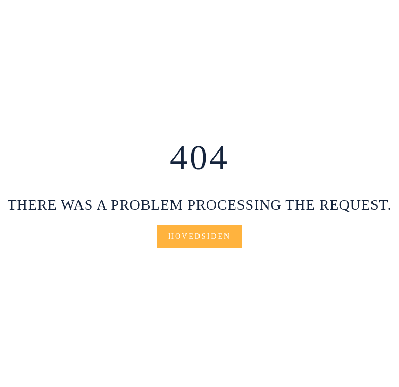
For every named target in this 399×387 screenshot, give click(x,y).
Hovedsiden (199, 236)
